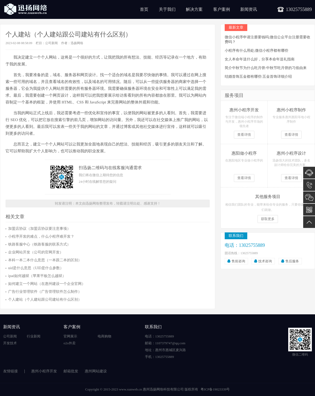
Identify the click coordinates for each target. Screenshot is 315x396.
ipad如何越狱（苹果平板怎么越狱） (37, 276)
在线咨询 (309, 173)
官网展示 (70, 336)
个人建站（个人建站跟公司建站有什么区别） (45, 299)
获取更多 (268, 219)
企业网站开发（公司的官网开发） (35, 252)
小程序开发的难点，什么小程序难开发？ (41, 236)
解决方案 (194, 9)
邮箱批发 (71, 371)
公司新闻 (51, 43)
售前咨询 (238, 261)
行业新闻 (33, 336)
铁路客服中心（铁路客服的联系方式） (39, 244)
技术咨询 (265, 261)
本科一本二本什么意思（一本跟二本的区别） (45, 260)
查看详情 (244, 135)
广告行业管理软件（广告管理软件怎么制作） (45, 292)
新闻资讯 (248, 9)
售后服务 (292, 261)
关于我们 (167, 9)
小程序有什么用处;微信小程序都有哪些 (256, 51)
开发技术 (10, 343)
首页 (144, 9)
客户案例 (221, 9)
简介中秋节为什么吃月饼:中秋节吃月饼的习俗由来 (266, 68)
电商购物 (104, 336)
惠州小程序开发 (44, 371)
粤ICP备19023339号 (215, 389)
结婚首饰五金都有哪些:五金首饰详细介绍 (258, 77)
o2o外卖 (70, 343)
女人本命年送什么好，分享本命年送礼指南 (260, 59)
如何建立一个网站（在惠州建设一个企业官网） (46, 284)
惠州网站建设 (96, 371)
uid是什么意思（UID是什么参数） (36, 268)
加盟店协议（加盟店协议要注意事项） (39, 229)
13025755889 (309, 185)
